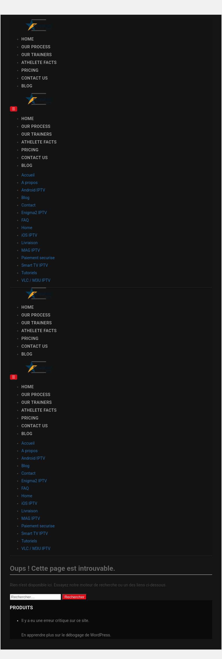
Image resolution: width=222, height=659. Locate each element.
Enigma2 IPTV (34, 212)
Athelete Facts (39, 62)
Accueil (28, 175)
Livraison (29, 242)
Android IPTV (33, 190)
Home (27, 39)
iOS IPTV (29, 235)
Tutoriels (29, 272)
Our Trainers (36, 54)
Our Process (36, 47)
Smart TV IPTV (34, 265)
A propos (29, 182)
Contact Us (34, 78)
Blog (26, 86)
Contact (28, 205)
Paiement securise (38, 257)
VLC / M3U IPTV (36, 280)
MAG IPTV (30, 250)
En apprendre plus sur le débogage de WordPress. (66, 635)
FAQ (25, 220)
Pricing (29, 70)
